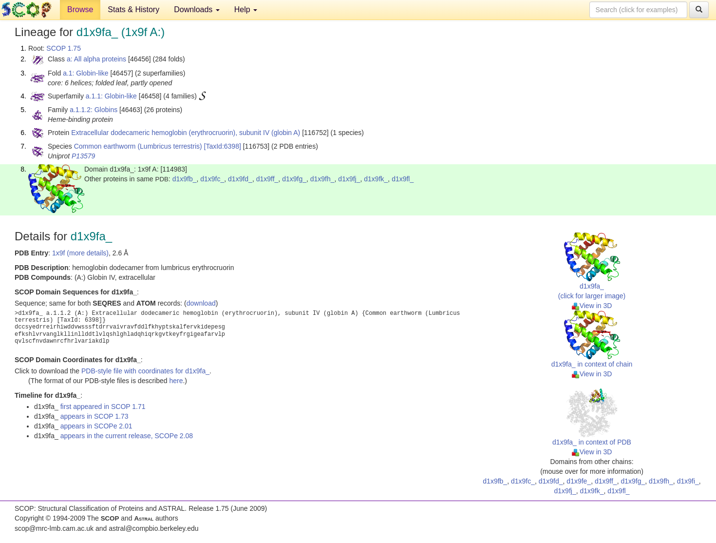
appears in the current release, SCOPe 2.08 (126, 436)
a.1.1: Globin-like (111, 96)
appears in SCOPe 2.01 (96, 426)
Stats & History (133, 9)
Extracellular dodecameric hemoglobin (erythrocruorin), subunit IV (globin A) (185, 132)
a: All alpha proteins (96, 59)
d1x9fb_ (184, 179)
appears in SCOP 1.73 (94, 416)
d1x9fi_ (688, 481)
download (201, 303)
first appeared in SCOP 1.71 (103, 406)
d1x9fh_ (322, 179)
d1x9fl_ (403, 179)
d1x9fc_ (212, 179)
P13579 (83, 156)
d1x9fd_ (240, 179)
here (176, 381)
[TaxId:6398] (222, 146)
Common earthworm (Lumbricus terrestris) (138, 146)
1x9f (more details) (80, 253)
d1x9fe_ (578, 481)
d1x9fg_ (294, 179)
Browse (80, 9)
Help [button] (245, 9)
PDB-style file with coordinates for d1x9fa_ (145, 371)
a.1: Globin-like (85, 73)
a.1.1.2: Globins (93, 110)
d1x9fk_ (376, 179)
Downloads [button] (197, 9)
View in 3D (592, 306)
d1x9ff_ (267, 179)
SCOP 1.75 (63, 48)
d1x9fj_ (349, 179)
